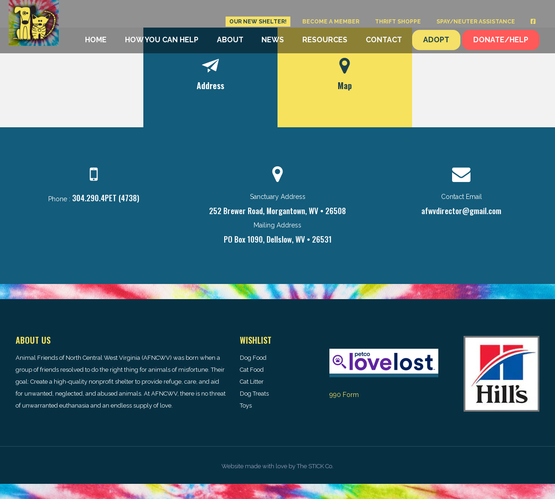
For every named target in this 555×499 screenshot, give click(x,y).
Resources (324, 39)
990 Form (344, 394)
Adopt (436, 39)
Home (96, 39)
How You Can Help (161, 39)
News (272, 39)
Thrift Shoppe (398, 21)
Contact (384, 39)
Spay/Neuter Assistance (475, 21)
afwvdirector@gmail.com (461, 210)
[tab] (210, 77)
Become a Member (330, 21)
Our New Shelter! (258, 21)
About (230, 39)
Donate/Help (500, 39)
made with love (266, 466)
